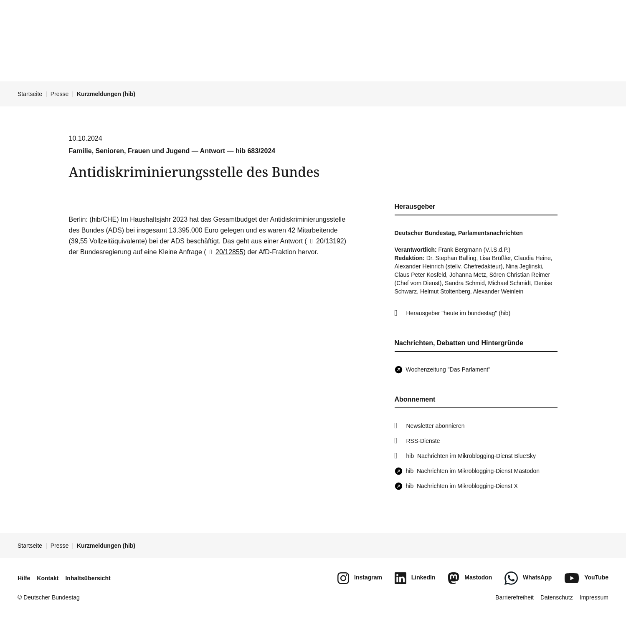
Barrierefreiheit (514, 597)
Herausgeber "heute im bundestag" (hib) (458, 313)
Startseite (30, 94)
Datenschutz (556, 597)
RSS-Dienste (423, 440)
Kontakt (47, 578)
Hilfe (24, 578)
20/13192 (325, 241)
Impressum (594, 597)
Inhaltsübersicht (87, 578)
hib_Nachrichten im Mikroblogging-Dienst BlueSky (471, 456)
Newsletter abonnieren (435, 425)
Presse (60, 94)
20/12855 (224, 251)
